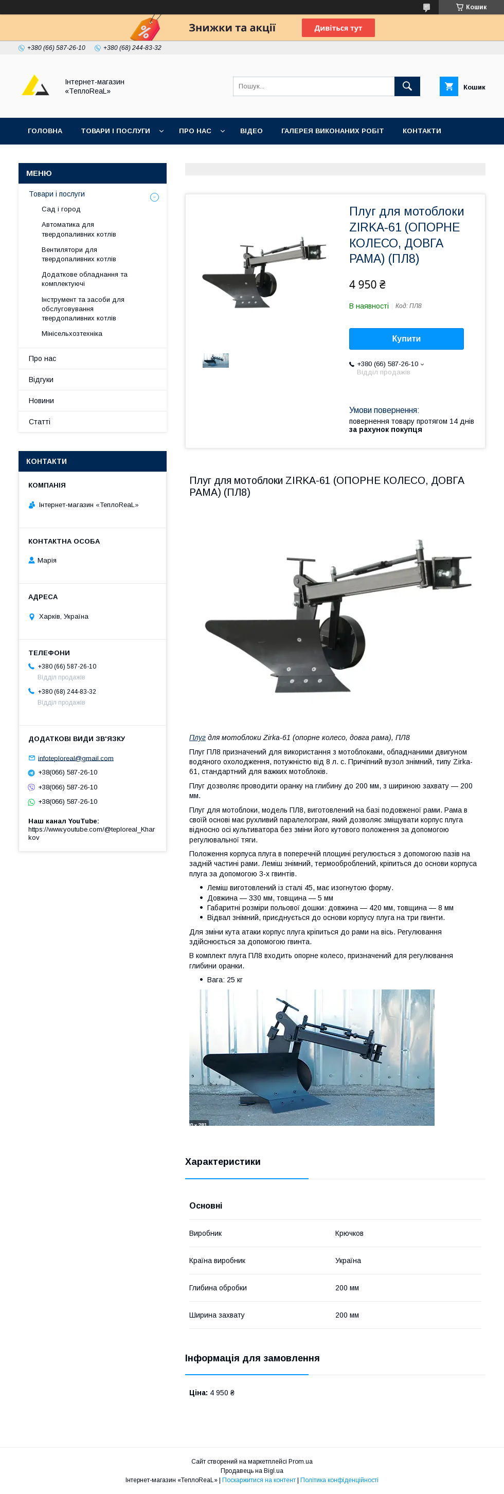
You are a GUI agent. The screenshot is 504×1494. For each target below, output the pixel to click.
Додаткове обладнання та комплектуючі (85, 279)
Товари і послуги (115, 131)
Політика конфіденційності (339, 1480)
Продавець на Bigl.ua (252, 1470)
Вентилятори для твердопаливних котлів (79, 254)
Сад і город (61, 209)
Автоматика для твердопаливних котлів (79, 229)
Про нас (195, 131)
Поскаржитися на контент (259, 1480)
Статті (39, 422)
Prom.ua (301, 1461)
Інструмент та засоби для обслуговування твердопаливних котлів (83, 309)
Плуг (197, 737)
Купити (406, 338)
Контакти (422, 131)
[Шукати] (407, 86)
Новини (41, 401)
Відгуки (42, 157)
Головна (45, 131)
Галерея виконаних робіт (332, 131)
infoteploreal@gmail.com (76, 758)
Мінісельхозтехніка (72, 333)
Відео (251, 131)
